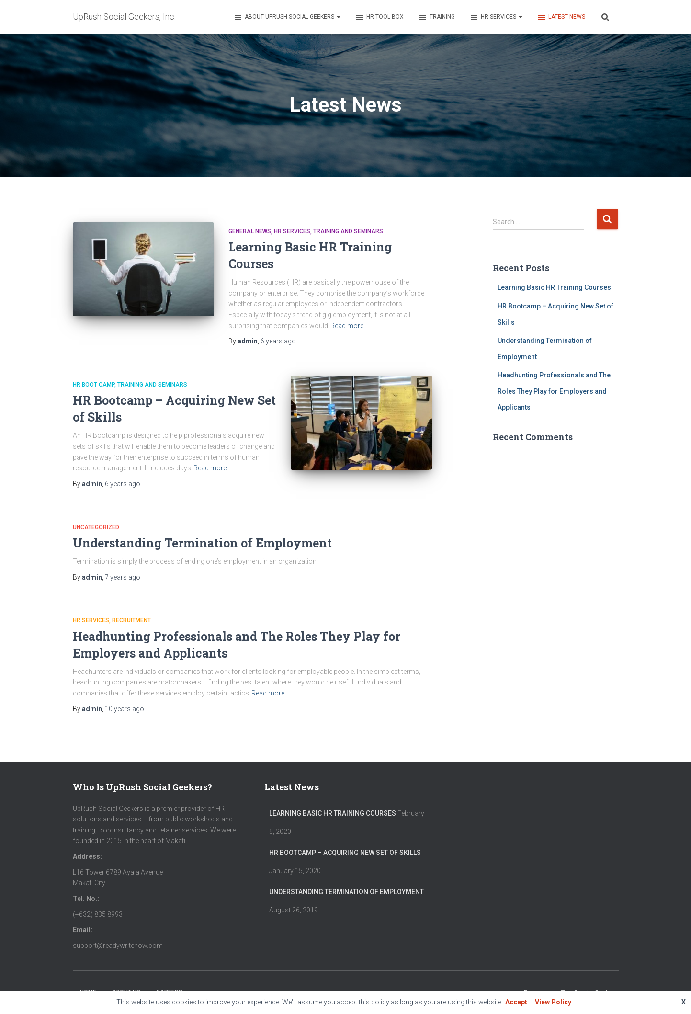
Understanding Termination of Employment (202, 543)
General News (249, 231)
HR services (292, 231)
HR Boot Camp (93, 384)
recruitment (131, 620)
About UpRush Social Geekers (286, 17)
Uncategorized (96, 527)
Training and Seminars (348, 231)
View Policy (553, 1002)
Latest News (561, 17)
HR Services (495, 17)
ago (278, 341)
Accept (516, 1002)
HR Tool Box (379, 17)
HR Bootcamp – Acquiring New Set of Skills (345, 852)
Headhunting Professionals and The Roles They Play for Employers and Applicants (554, 391)
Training (436, 17)
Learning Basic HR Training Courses (554, 287)
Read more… (349, 326)
